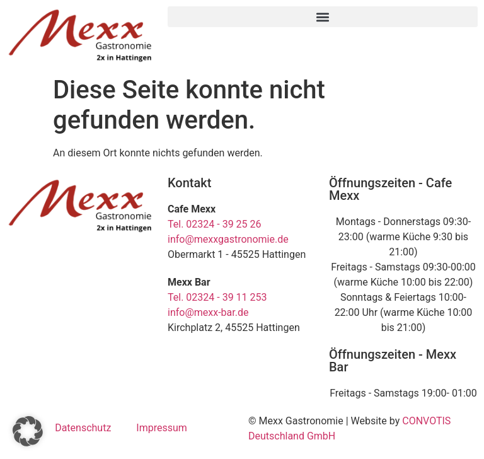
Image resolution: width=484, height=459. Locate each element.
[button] (323, 16)
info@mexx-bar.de (208, 312)
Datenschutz (83, 428)
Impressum (161, 428)
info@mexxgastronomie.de (228, 239)
